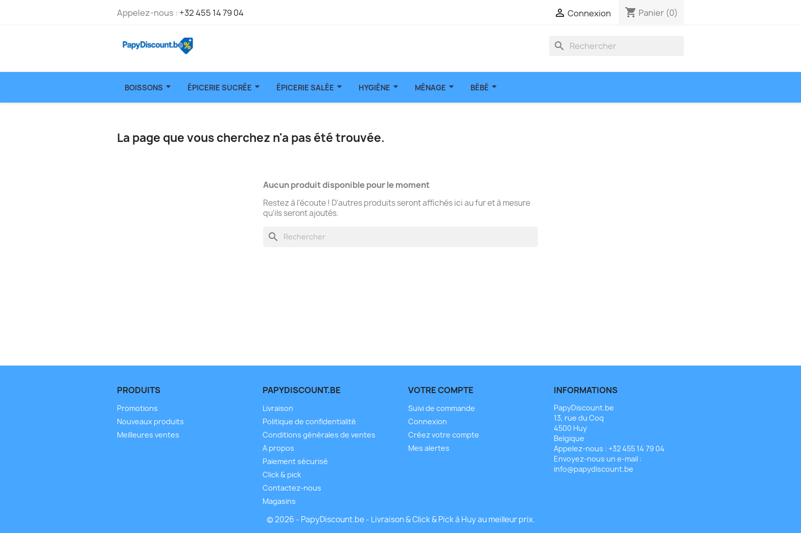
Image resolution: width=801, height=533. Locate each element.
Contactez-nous (292, 488)
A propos (278, 448)
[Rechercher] (616, 46)
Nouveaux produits (150, 421)
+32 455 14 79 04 (211, 12)
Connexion (427, 421)
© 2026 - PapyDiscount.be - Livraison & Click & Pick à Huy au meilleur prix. (401, 519)
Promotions (137, 408)
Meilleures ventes (148, 435)
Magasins (279, 501)
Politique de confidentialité (309, 421)
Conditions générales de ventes (319, 435)
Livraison (278, 408)
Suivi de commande (441, 408)
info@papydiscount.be (593, 469)
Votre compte (441, 390)
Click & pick (282, 474)
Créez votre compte (443, 435)
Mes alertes (429, 448)
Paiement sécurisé (295, 461)
